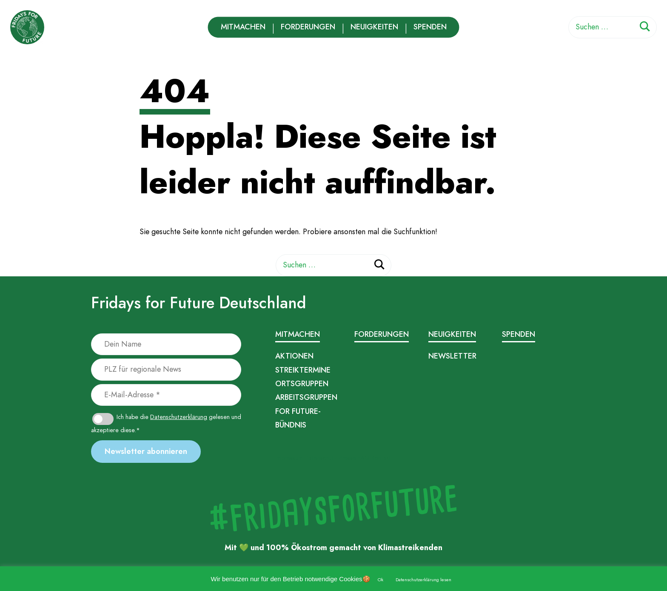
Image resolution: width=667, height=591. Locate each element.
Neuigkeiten (374, 26)
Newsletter (452, 355)
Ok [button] (380, 579)
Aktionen (294, 355)
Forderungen (308, 26)
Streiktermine (303, 370)
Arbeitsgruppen (306, 397)
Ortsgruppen (301, 383)
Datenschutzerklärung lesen (423, 579)
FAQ (364, 457)
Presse (347, 457)
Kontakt (381, 457)
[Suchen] (645, 28)
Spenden (430, 26)
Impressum (289, 457)
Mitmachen (243, 26)
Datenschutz (321, 457)
